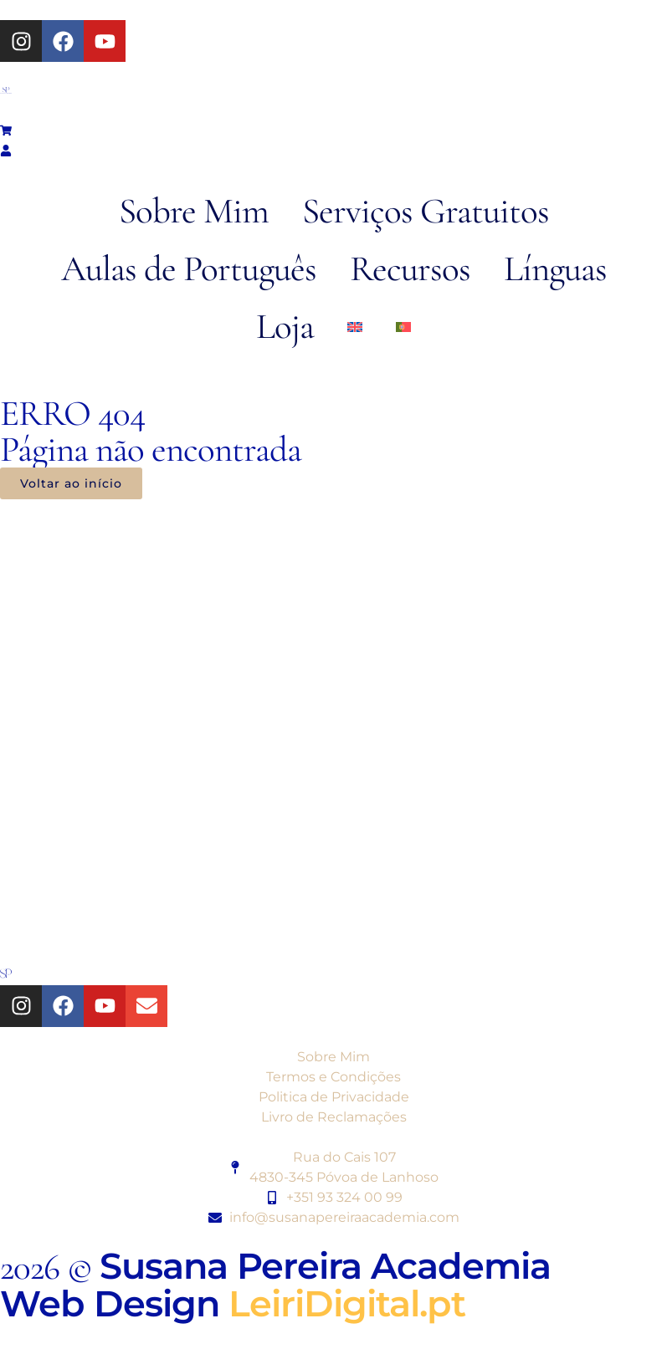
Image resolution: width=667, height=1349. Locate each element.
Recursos (410, 268)
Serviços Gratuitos (425, 210)
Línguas (555, 268)
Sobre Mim (194, 210)
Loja (285, 326)
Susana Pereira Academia (325, 1266)
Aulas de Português (188, 268)
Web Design (232, 1303)
